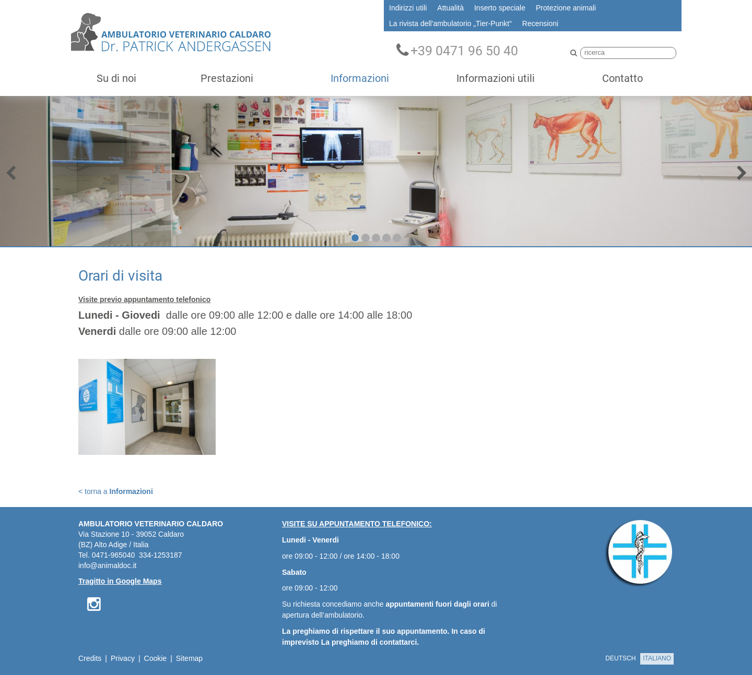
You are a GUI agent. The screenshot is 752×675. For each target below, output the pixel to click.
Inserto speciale (499, 8)
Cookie (155, 658)
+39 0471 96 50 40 (457, 50)
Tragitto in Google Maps (119, 581)
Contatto (622, 78)
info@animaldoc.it (107, 565)
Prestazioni (227, 78)
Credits (89, 658)
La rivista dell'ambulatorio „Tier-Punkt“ (450, 23)
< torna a (115, 491)
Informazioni (360, 78)
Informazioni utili (495, 78)
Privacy (123, 658)
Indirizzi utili (408, 8)
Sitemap (189, 658)
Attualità (450, 8)
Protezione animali (566, 8)
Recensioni (540, 23)
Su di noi (116, 78)
